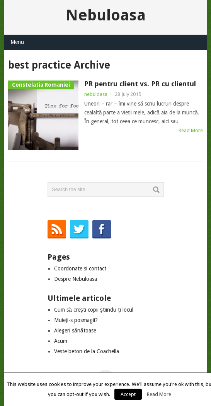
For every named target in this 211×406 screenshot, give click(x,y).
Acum (60, 341)
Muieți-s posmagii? (76, 320)
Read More (191, 130)
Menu (17, 42)
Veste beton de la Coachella (86, 351)
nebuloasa (95, 94)
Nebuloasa (106, 15)
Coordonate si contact (80, 268)
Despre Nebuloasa (75, 279)
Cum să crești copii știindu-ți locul (93, 310)
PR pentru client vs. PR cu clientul (140, 84)
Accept (128, 394)
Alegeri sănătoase (75, 330)
